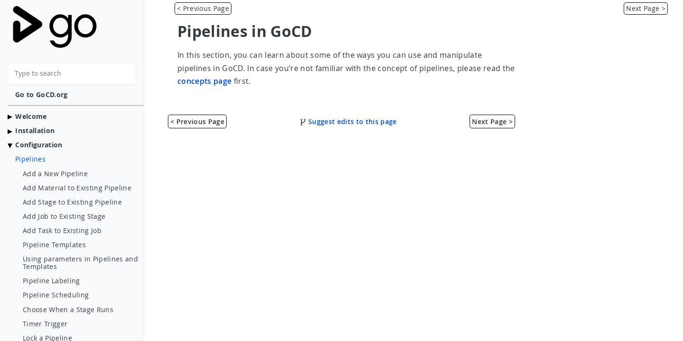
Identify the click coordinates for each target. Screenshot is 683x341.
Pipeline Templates (54, 245)
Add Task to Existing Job (62, 230)
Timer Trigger (45, 324)
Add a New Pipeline (55, 174)
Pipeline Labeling (51, 281)
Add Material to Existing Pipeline (77, 188)
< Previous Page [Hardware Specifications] (203, 8)
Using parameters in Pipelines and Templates (80, 262)
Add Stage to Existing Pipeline (72, 202)
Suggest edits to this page (348, 121)
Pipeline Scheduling (56, 295)
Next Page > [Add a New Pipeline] (645, 8)
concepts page (204, 81)
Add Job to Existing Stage (64, 216)
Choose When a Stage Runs (68, 310)
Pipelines (30, 159)
